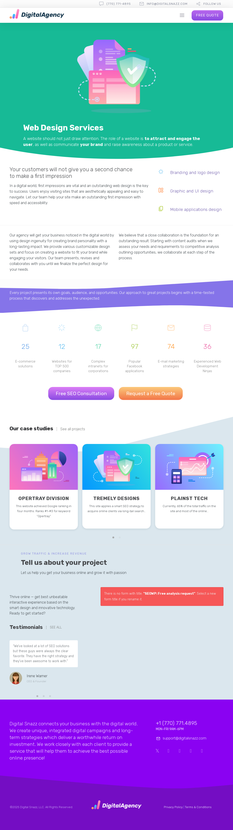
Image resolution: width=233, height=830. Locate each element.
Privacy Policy (173, 807)
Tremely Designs (116, 498)
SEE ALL (56, 627)
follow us (212, 3)
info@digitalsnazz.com (167, 3)
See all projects (72, 429)
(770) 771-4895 (118, 3)
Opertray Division (43, 498)
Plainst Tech (189, 498)
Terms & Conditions (198, 807)
